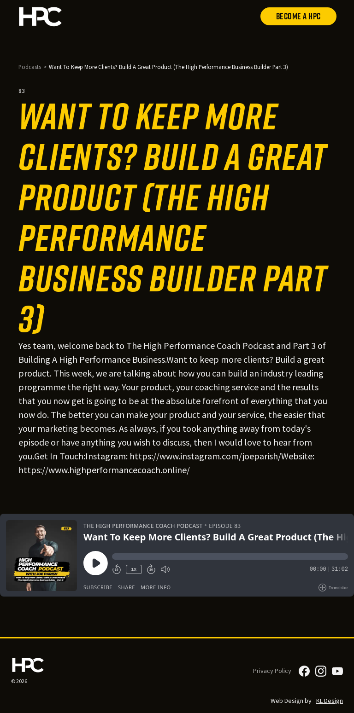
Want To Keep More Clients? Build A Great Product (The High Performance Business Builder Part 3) (168, 66)
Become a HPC (298, 16)
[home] (41, 16)
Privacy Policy (272, 671)
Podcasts (29, 66)
